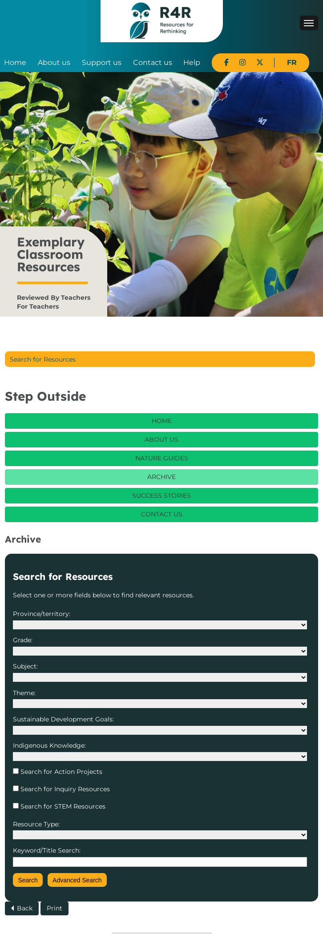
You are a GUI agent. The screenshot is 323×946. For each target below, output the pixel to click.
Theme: (24, 693)
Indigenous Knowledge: (49, 745)
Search (27, 880)
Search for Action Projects (60, 772)
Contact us (152, 62)
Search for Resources (43, 359)
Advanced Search (77, 880)
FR (292, 62)
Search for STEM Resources (62, 806)
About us (54, 62)
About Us (161, 439)
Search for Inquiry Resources (64, 789)
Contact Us (161, 514)
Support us (101, 62)
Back (24, 908)
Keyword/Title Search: (47, 850)
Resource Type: (36, 824)
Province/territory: (41, 614)
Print (54, 908)
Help (191, 62)
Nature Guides (161, 458)
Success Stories (161, 495)
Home (15, 62)
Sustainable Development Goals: (63, 719)
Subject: (25, 666)
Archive (161, 477)
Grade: (22, 640)
